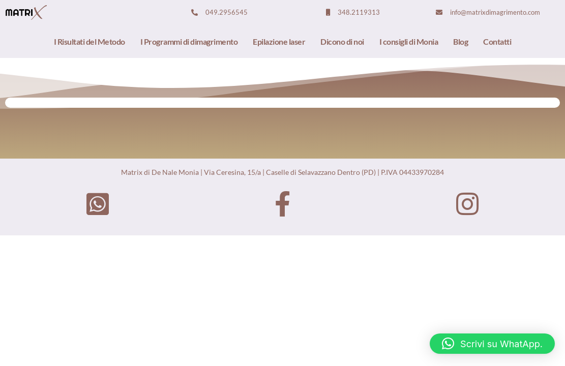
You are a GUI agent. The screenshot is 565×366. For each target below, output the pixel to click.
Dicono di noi (342, 41)
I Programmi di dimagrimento (189, 41)
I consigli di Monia (408, 41)
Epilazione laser (279, 41)
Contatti (497, 41)
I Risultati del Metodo (89, 41)
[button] (492, 343)
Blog (460, 41)
